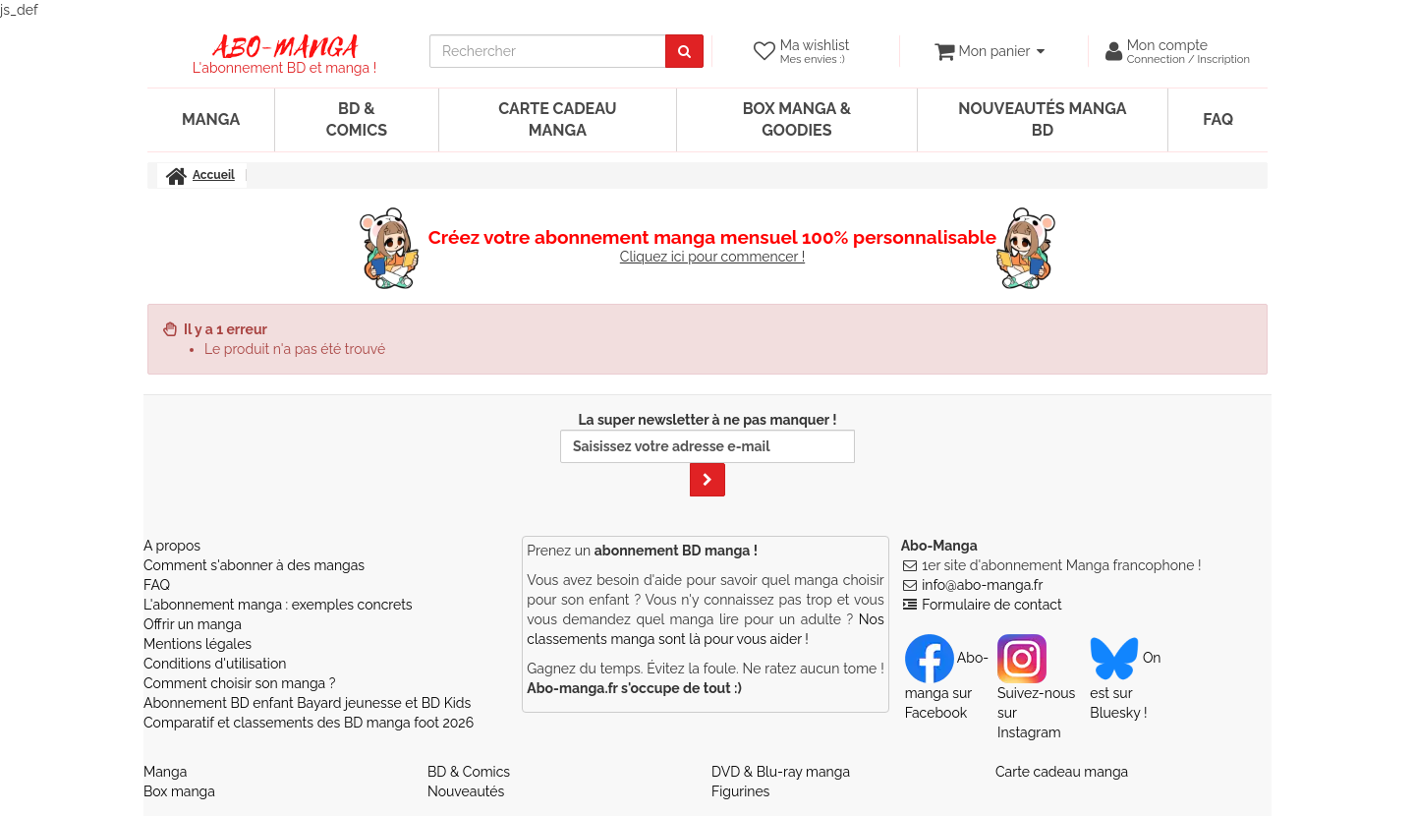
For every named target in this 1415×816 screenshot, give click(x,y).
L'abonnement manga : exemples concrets (278, 604)
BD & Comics (356, 119)
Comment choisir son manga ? (239, 683)
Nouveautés (465, 791)
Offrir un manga (192, 624)
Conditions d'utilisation (214, 663)
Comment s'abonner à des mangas (254, 565)
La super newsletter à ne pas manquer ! (707, 454)
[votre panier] (989, 51)
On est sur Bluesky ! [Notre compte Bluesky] (1125, 685)
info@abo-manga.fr (982, 585)
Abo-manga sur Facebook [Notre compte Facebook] (947, 685)
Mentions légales (197, 644)
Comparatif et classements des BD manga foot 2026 (308, 722)
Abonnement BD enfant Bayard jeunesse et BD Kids (307, 703)
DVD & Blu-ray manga (780, 772)
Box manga (179, 791)
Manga (211, 119)
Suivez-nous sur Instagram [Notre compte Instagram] (1036, 695)
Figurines (740, 791)
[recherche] (547, 51)
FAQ (1218, 119)
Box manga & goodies (797, 119)
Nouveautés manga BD (1042, 119)
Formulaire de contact (991, 604)
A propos (171, 546)
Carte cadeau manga (557, 119)
